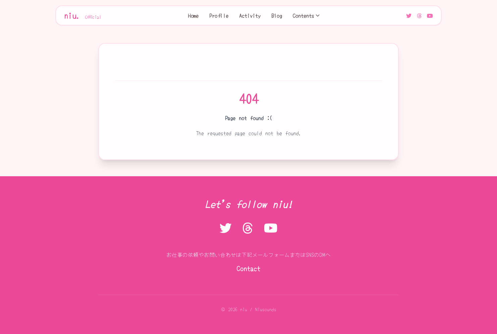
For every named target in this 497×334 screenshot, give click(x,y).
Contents (306, 15)
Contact (248, 268)
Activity (250, 15)
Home (193, 15)
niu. (83, 15)
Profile (218, 15)
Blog (276, 15)
